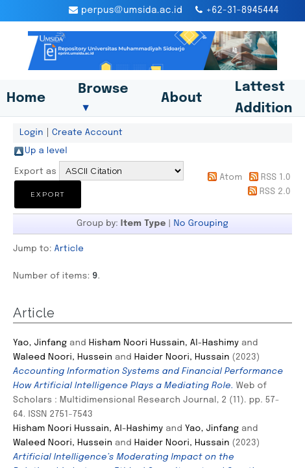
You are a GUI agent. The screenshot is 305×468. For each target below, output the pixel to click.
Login (31, 132)
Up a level (46, 150)
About (181, 98)
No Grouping (201, 223)
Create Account (87, 132)
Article (69, 248)
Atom (230, 177)
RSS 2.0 (275, 191)
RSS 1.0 (276, 177)
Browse (103, 98)
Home (25, 98)
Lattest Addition (264, 98)
